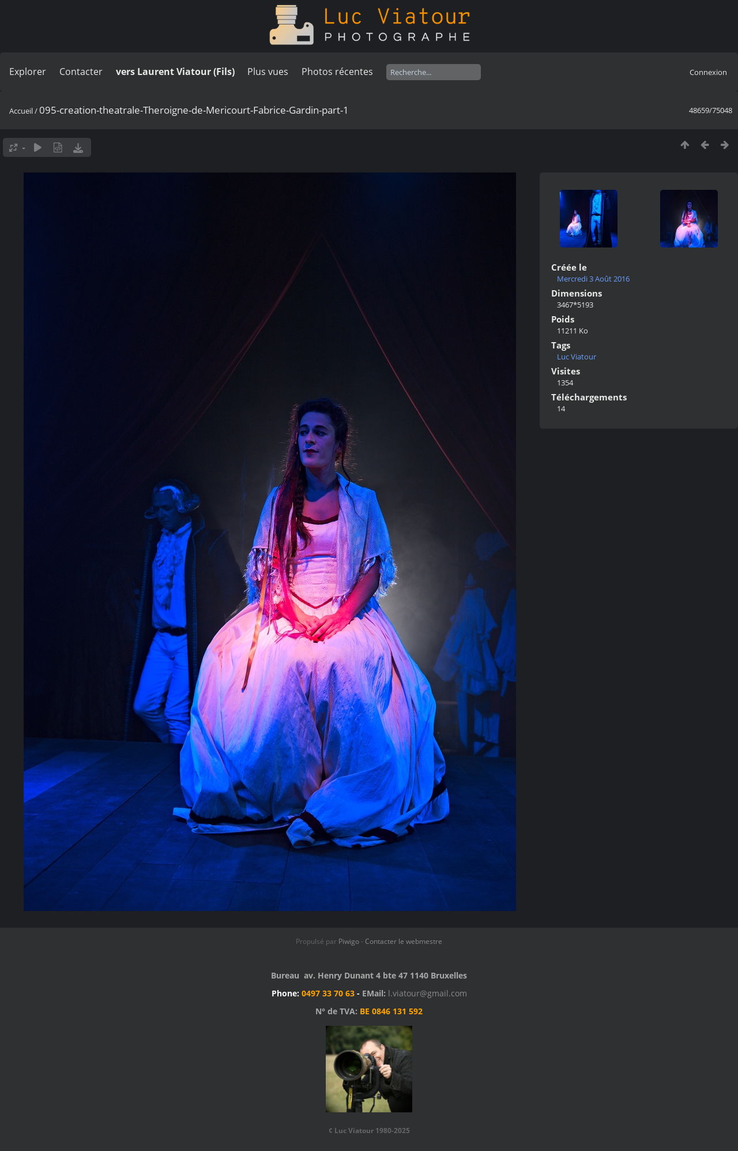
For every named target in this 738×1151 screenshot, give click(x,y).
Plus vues (267, 71)
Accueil (21, 111)
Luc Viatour (576, 356)
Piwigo (348, 941)
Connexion (708, 72)
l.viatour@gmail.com (427, 993)
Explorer (27, 71)
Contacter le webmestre (403, 941)
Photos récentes (337, 71)
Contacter (81, 71)
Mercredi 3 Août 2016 (593, 278)
